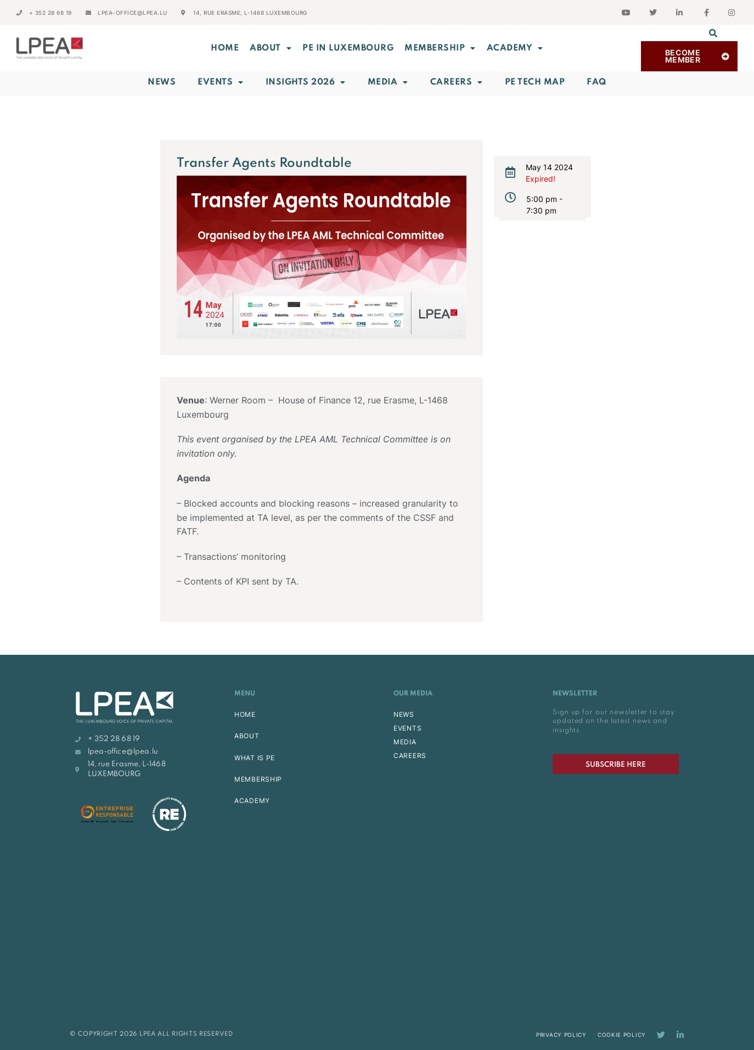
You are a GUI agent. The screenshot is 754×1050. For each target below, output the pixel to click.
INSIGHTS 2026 (306, 82)
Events (221, 82)
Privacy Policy (561, 1034)
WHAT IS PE (254, 758)
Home (225, 48)
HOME (245, 714)
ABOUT (270, 48)
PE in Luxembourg (347, 48)
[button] (713, 33)
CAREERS (409, 755)
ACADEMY (515, 48)
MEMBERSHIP (440, 48)
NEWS (403, 714)
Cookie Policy (622, 1034)
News (162, 82)
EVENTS (407, 728)
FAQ (596, 82)
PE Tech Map (535, 82)
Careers (456, 82)
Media (388, 82)
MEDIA (405, 742)
